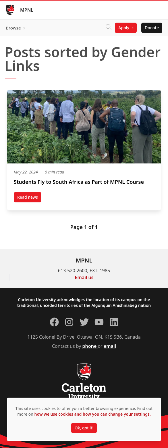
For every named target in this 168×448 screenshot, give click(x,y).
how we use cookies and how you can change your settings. (92, 414)
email (110, 346)
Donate (152, 27)
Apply (123, 27)
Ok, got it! (84, 428)
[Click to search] (108, 28)
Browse (13, 28)
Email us (84, 277)
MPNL (26, 10)
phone (90, 346)
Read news (29, 198)
